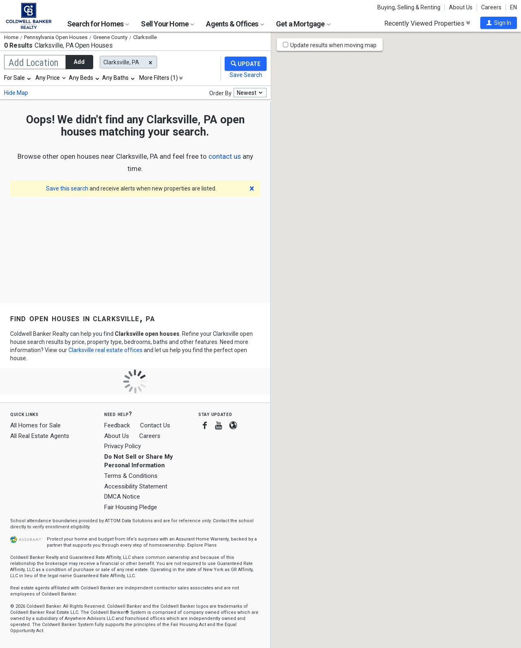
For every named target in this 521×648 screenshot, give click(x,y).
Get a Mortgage (303, 24)
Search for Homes (98, 24)
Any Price (47, 78)
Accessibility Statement (135, 486)
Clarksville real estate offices (105, 350)
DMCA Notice (122, 496)
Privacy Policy (122, 446)
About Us (461, 7)
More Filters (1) (158, 78)
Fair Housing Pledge (130, 507)
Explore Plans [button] (202, 545)
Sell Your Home (167, 24)
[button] (498, 23)
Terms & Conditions (131, 475)
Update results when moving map (333, 45)
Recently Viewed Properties (427, 23)
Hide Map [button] (16, 93)
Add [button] (79, 62)
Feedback (117, 426)
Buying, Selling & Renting (408, 7)
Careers (491, 7)
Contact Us (155, 425)
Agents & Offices (235, 24)
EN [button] (513, 7)
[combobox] (18, 77)
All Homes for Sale (35, 425)
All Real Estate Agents (39, 436)
